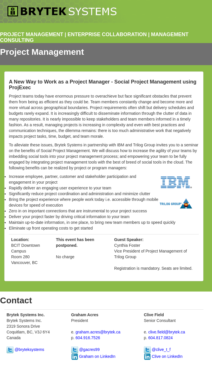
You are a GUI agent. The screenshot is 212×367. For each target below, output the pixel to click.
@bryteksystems (28, 349)
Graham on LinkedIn (97, 356)
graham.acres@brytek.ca (98, 332)
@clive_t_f (161, 349)
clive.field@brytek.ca (166, 332)
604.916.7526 (88, 337)
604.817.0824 (160, 337)
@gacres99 (89, 349)
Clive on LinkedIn (167, 356)
